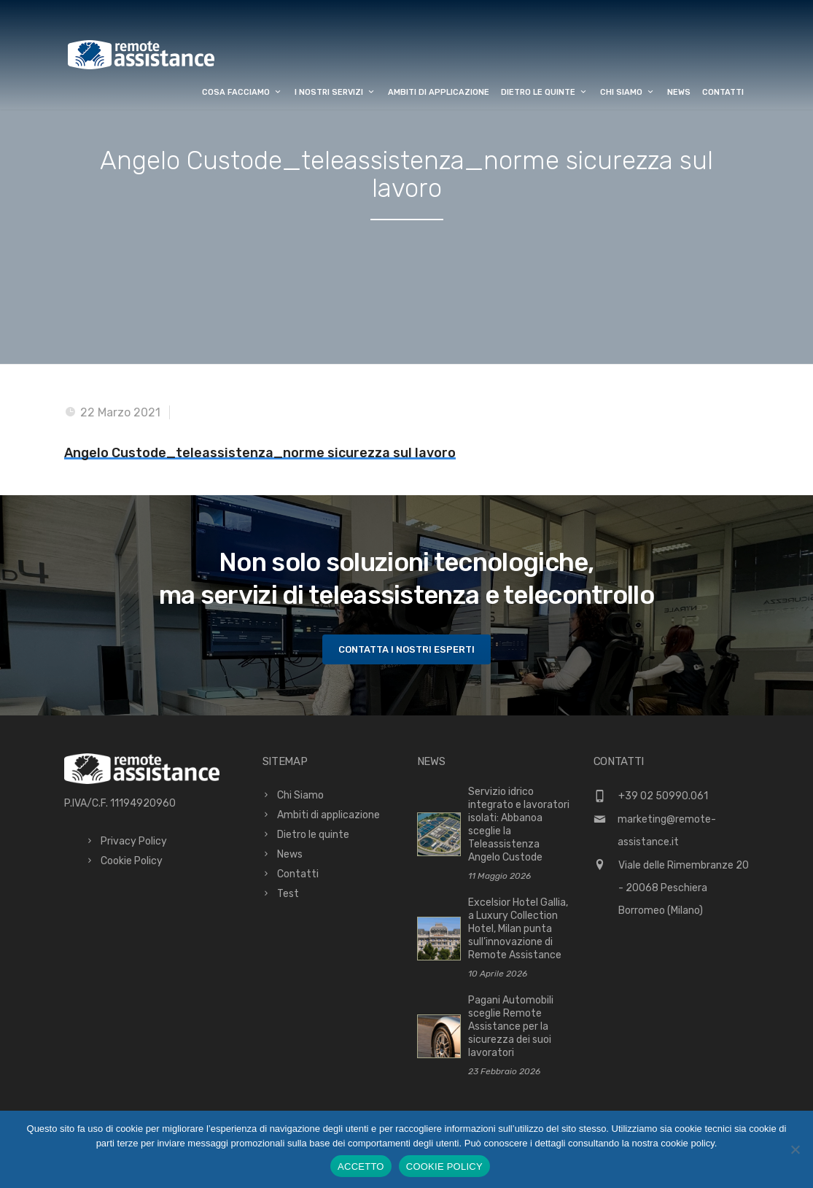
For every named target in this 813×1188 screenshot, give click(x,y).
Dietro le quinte (544, 92)
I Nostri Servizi (335, 92)
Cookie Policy (132, 861)
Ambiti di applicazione (438, 92)
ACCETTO (361, 1166)
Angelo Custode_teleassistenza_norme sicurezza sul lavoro (260, 453)
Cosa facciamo (242, 92)
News (679, 92)
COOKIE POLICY (444, 1166)
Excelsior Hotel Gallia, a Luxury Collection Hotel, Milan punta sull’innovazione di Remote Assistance (518, 928)
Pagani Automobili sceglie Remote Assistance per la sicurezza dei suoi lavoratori (510, 1026)
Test (288, 894)
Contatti (723, 92)
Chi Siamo (628, 92)
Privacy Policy (134, 841)
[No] (794, 1149)
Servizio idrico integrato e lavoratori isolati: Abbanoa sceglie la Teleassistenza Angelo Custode (518, 824)
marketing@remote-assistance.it (667, 830)
